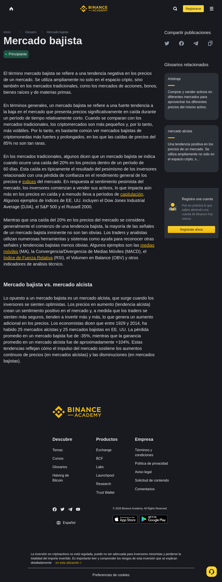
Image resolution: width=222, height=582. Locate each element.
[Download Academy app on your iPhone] (125, 520)
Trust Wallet (105, 492)
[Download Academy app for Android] (153, 520)
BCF (99, 458)
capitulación (131, 194)
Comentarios (145, 489)
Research (103, 484)
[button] (211, 8)
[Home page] (94, 8)
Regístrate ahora (191, 229)
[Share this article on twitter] (167, 43)
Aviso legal (143, 472)
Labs (100, 467)
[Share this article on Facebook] (181, 43)
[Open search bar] (174, 9)
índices (29, 181)
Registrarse (193, 8)
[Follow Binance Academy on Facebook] (54, 509)
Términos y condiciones (144, 452)
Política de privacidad (151, 463)
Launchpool (105, 475)
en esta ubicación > (69, 562)
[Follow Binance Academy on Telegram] (70, 509)
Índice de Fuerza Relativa (28, 257)
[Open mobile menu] (211, 9)
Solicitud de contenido (152, 480)
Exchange (104, 450)
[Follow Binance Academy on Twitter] (62, 509)
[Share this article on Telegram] (195, 43)
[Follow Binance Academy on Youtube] (78, 509)
